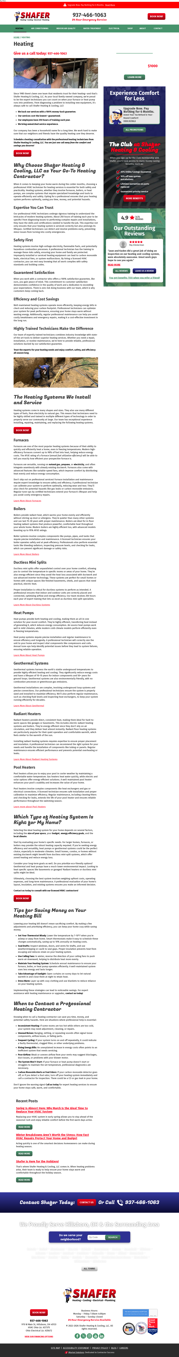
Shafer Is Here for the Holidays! (37, 1161)
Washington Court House (61, 1261)
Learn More (134, 77)
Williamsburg (108, 1261)
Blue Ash (79, 1249)
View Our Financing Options (39, 1336)
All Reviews (121, 270)
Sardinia (112, 1257)
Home (17, 37)
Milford (143, 1253)
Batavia (33, 1249)
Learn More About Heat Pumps (29, 655)
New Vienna (69, 1257)
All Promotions (134, 129)
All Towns (89, 1268)
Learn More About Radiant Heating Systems (35, 759)
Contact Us (87, 1202)
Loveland (83, 1253)
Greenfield (143, 1249)
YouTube (95, 1336)
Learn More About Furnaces (27, 500)
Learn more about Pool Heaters (30, 806)
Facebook (77, 1336)
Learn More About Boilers (26, 554)
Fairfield (93, 1249)
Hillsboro (37, 1253)
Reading (86, 1257)
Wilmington (128, 1261)
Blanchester (62, 1249)
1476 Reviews (139, 218)
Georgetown (111, 1249)
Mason (130, 1253)
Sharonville (129, 1257)
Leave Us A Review (144, 270)
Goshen (128, 1249)
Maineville (116, 1253)
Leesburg (67, 1253)
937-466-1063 (89, 15)
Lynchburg (99, 1253)
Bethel (46, 1249)
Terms (155, 1315)
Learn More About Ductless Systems (32, 605)
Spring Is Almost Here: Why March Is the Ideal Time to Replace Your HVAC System (52, 1109)
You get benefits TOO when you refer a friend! (134, 277)
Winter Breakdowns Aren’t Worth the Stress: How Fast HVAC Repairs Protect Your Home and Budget (52, 1136)
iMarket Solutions (76, 1352)
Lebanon (52, 1253)
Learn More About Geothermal (29, 705)
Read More (110, 5)
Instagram (89, 1336)
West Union (89, 1261)
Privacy (151, 1315)
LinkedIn (101, 1336)
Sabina (99, 1257)
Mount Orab (50, 1257)
